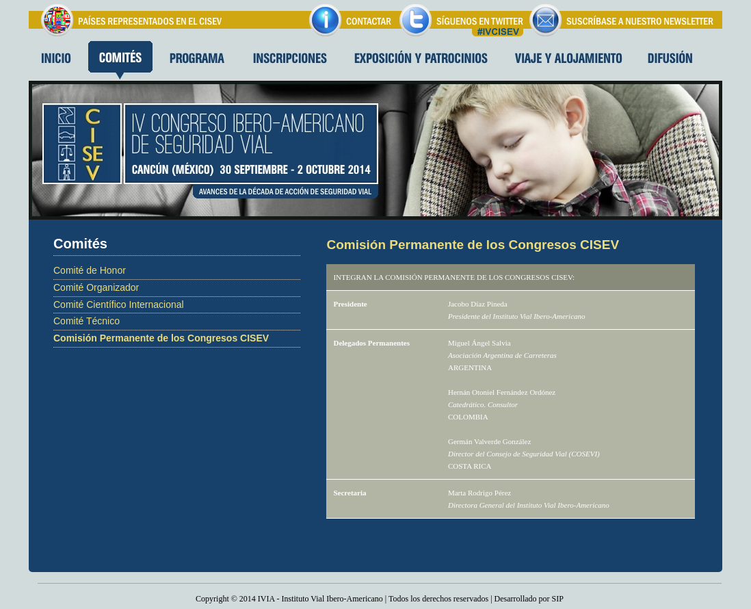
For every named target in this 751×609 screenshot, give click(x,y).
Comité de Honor (89, 270)
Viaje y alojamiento (569, 60)
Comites (120, 60)
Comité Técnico (86, 320)
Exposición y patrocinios (421, 60)
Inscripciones (289, 60)
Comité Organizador (96, 287)
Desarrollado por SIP (529, 599)
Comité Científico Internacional (118, 304)
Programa (196, 60)
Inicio (56, 60)
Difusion (670, 60)
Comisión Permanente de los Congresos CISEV (161, 338)
